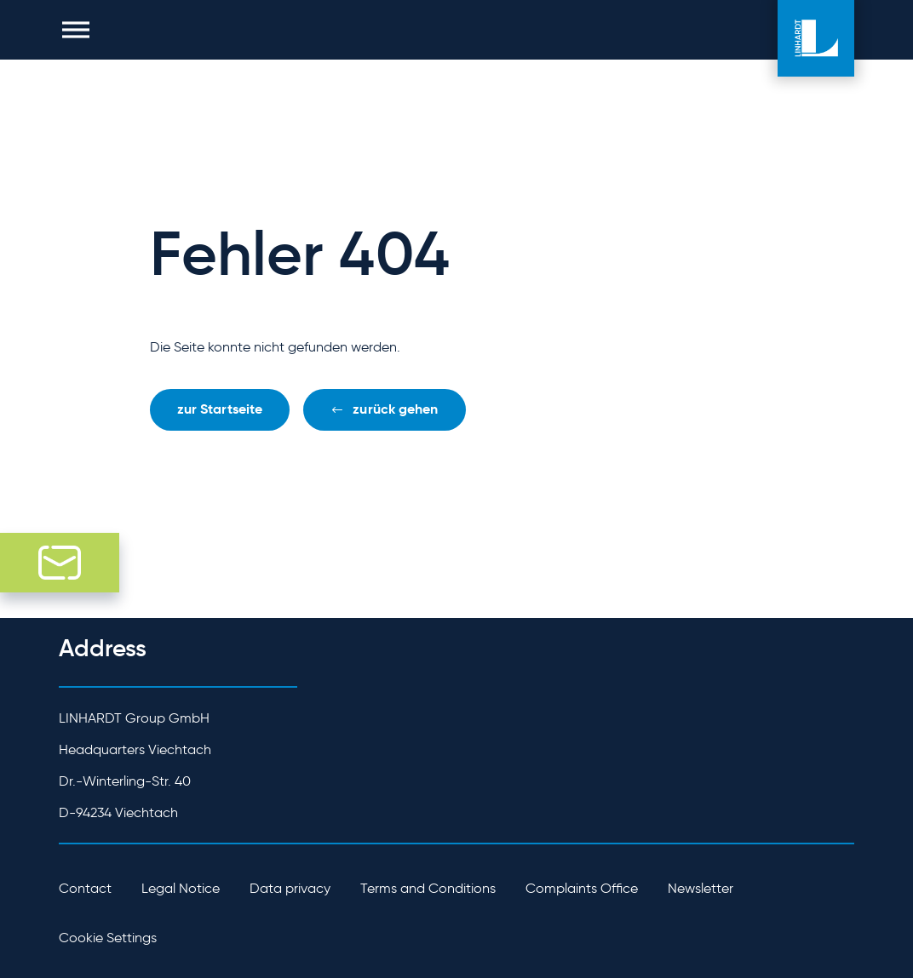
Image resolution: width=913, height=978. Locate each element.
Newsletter (700, 888)
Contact (85, 888)
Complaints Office (581, 888)
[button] (76, 30)
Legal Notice (180, 888)
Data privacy (290, 888)
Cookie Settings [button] (108, 937)
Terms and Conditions (428, 888)
